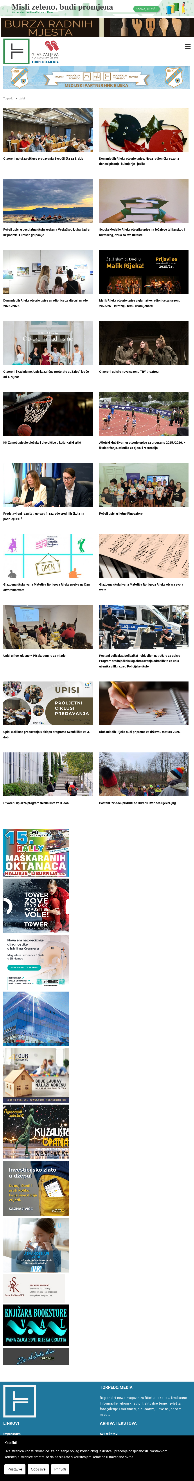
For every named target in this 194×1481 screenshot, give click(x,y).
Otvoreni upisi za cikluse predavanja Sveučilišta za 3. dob (43, 159)
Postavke (15, 1469)
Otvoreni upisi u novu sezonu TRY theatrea (129, 372)
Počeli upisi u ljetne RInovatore (121, 513)
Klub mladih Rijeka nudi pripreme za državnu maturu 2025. (140, 732)
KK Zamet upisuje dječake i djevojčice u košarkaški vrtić (42, 443)
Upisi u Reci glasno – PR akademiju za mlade (34, 656)
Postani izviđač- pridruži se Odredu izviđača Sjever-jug (137, 803)
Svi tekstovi (109, 1434)
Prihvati (60, 1469)
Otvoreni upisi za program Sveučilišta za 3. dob (36, 803)
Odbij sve (38, 1469)
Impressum (12, 1434)
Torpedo (8, 98)
